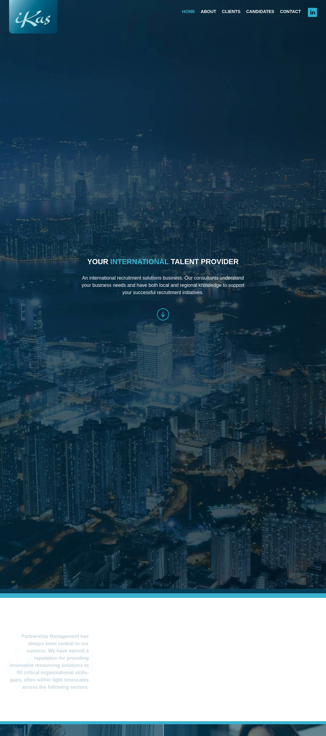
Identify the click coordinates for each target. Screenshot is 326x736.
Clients (231, 11)
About (208, 11)
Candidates (260, 11)
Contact (290, 11)
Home (188, 11)
